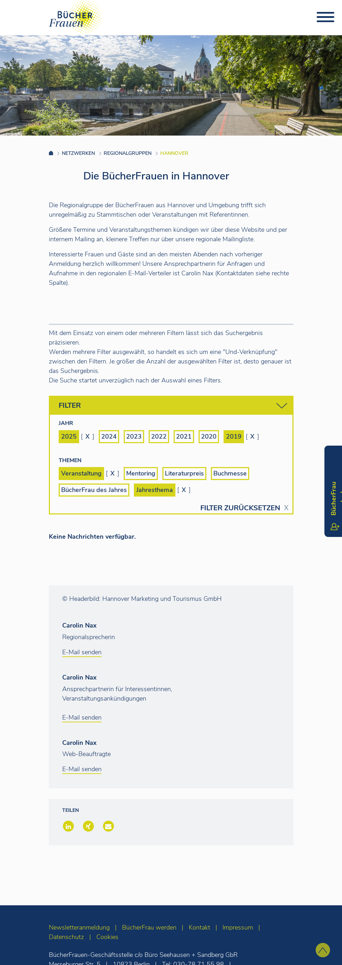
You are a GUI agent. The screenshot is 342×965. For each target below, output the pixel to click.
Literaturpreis (184, 473)
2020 (209, 436)
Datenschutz (66, 937)
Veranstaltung (81, 473)
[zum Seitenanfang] (323, 950)
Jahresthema (154, 490)
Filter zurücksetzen (240, 508)
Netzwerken (78, 153)
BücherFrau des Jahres (94, 490)
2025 (69, 436)
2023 (134, 436)
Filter (173, 405)
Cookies (107, 937)
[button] (67, 827)
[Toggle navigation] (325, 17)
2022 (159, 436)
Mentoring (140, 473)
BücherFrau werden (149, 927)
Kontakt (199, 927)
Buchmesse (230, 473)
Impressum (237, 927)
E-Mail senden (82, 652)
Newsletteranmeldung (79, 927)
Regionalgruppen (127, 153)
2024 (109, 436)
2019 (233, 436)
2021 (184, 436)
